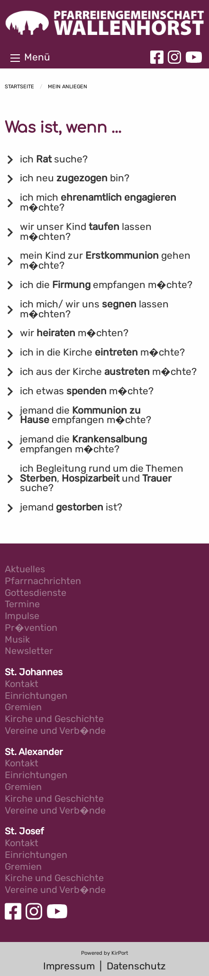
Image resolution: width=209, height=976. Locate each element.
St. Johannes (34, 673)
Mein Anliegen (67, 87)
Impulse (22, 616)
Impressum (69, 966)
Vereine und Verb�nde (55, 731)
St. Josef (24, 832)
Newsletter (29, 651)
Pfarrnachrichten (43, 581)
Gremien (23, 708)
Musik (17, 640)
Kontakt (21, 684)
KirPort (119, 953)
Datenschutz (136, 966)
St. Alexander (34, 752)
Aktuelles (25, 570)
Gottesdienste (35, 593)
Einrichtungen (36, 696)
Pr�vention (31, 628)
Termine (22, 605)
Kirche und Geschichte (54, 719)
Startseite (19, 87)
